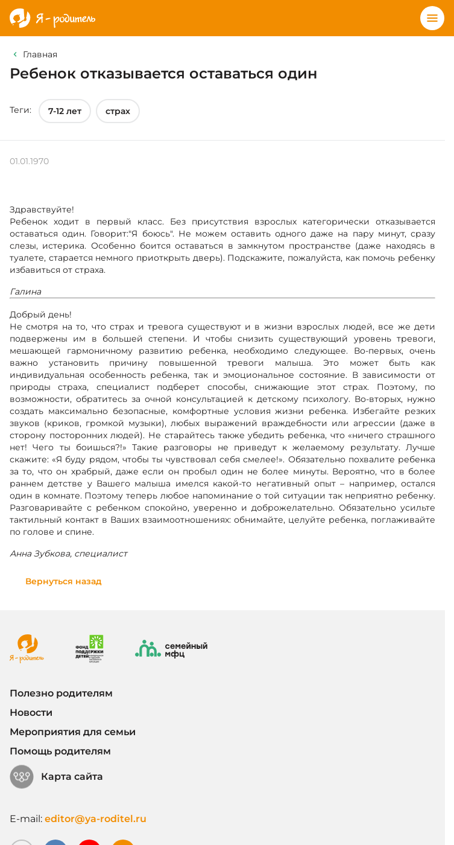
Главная (40, 54)
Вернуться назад (63, 581)
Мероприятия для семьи (73, 732)
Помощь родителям (60, 751)
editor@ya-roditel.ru (96, 818)
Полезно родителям (61, 693)
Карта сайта (56, 777)
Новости (31, 712)
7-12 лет (64, 111)
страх (118, 111)
